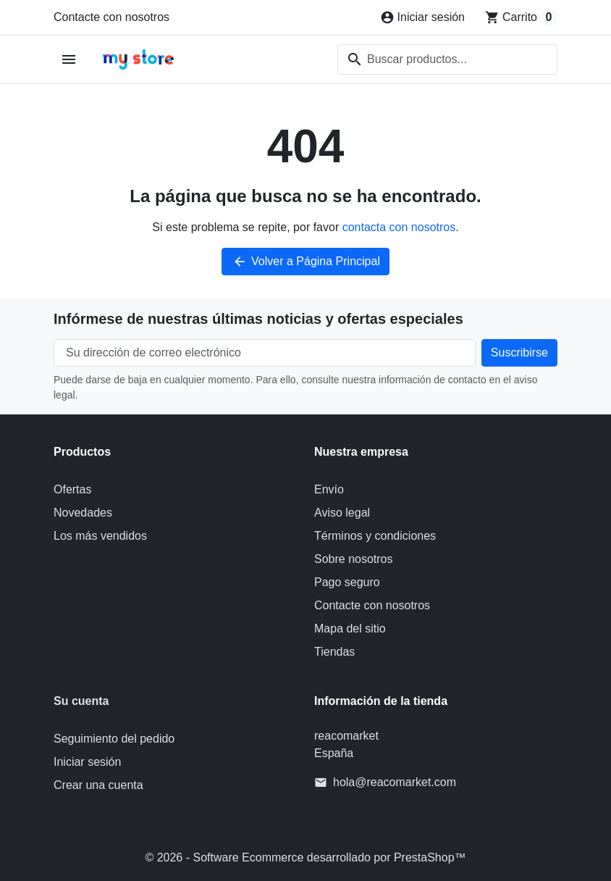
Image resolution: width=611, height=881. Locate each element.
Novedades (83, 512)
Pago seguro (347, 582)
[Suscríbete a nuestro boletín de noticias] (519, 353)
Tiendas (334, 652)
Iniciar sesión (87, 762)
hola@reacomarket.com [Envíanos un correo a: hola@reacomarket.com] (394, 782)
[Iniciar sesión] (422, 17)
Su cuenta (81, 701)
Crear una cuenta (98, 785)
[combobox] (447, 59)
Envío (329, 489)
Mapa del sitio (350, 628)
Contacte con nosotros (111, 17)
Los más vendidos (100, 536)
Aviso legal (342, 512)
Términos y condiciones (375, 536)
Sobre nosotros (353, 559)
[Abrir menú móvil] (69, 59)
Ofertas (72, 489)
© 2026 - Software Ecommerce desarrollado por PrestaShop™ (305, 857)
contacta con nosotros (399, 227)
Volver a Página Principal (305, 261)
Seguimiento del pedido (114, 738)
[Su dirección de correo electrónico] (265, 353)
